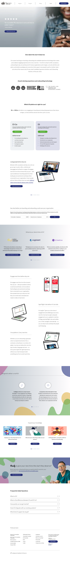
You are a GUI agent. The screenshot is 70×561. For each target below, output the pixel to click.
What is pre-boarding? (39, 537)
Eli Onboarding (25, 537)
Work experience (13, 539)
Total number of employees (19, 216)
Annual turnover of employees (39, 216)
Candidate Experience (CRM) (15, 541)
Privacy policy (38, 539)
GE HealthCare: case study (57, 254)
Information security (39, 536)
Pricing (40, 3)
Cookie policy (38, 541)
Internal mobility (13, 543)
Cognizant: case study (35, 254)
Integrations (38, 534)
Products (30, 4)
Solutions (20, 4)
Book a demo (63, 3)
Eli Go (24, 539)
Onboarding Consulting (27, 536)
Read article (12, 443)
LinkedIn (49, 544)
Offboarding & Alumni (26, 534)
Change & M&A (13, 544)
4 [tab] (36, 406)
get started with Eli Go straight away (28, 471)
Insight (50, 3)
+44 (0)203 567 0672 (51, 539)
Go (54, 216)
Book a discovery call (11, 31)
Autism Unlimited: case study (12, 254)
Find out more (17, 131)
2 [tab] (33, 406)
